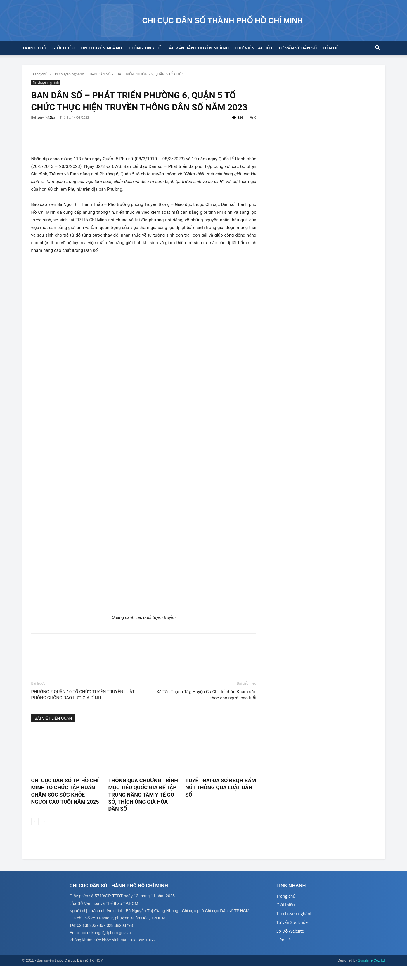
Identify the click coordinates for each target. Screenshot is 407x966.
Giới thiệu (63, 48)
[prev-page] (35, 821)
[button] (378, 48)
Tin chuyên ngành (101, 48)
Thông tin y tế (144, 48)
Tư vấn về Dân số (297, 48)
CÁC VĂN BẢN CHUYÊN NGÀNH (197, 48)
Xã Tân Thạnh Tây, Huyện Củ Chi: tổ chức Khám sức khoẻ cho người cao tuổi (206, 694)
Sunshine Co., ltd (371, 960)
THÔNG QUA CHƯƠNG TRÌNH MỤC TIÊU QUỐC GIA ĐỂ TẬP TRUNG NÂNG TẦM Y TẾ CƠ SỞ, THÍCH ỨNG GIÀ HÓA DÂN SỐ (143, 794)
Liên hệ (330, 48)
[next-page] (44, 821)
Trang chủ (34, 48)
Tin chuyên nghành (68, 74)
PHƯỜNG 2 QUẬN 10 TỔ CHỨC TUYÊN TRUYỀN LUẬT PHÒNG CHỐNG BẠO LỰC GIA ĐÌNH (83, 694)
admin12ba (46, 117)
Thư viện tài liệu (253, 48)
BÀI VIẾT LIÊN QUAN (53, 718)
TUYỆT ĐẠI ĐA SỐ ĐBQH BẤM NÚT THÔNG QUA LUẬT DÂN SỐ (220, 787)
